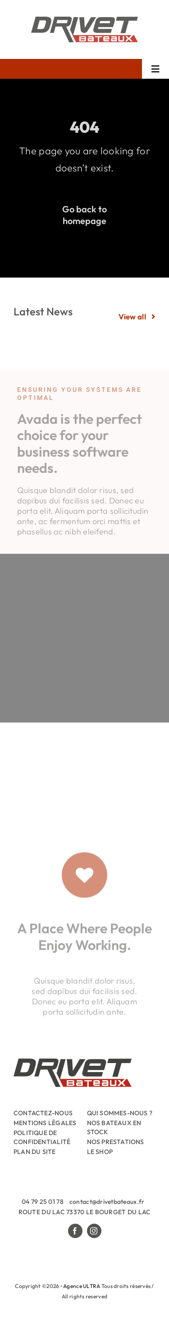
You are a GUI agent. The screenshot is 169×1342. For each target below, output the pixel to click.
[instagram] (94, 1231)
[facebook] (75, 1231)
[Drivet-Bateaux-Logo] (84, 20)
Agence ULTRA (81, 1286)
